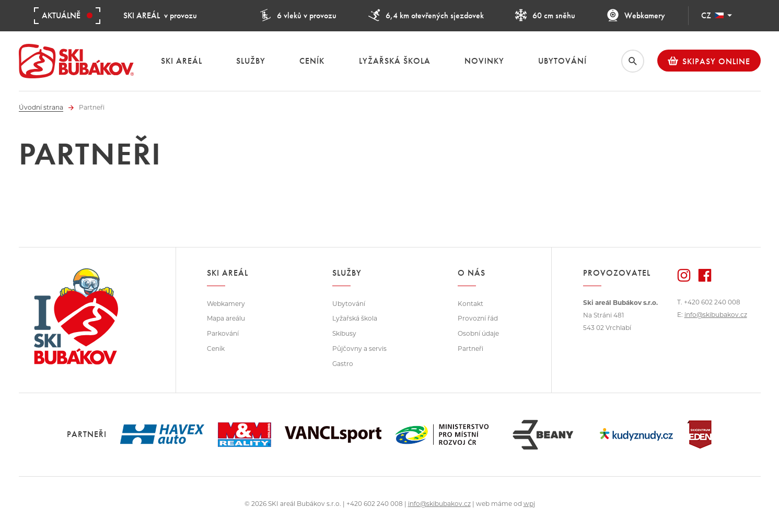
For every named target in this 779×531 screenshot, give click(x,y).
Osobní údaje (478, 333)
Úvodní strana (41, 107)
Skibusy (344, 333)
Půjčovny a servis (359, 348)
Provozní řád (478, 318)
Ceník (216, 348)
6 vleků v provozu (297, 15)
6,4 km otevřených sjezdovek (426, 15)
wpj (529, 504)
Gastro (342, 364)
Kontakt (470, 304)
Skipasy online (709, 61)
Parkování (223, 333)
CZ (716, 15)
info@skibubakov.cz (715, 314)
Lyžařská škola (354, 318)
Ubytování (348, 304)
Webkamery (636, 15)
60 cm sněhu (545, 15)
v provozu (160, 15)
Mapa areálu (226, 318)
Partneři (470, 348)
